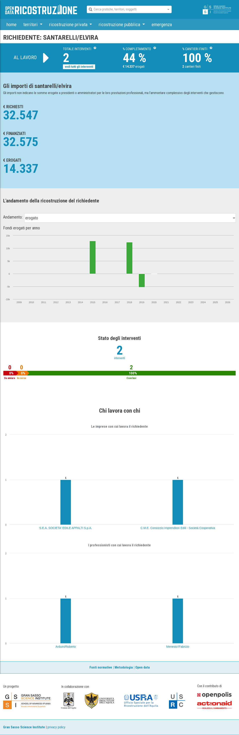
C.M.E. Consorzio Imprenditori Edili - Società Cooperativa (178, 528)
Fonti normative (100, 667)
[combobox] (125, 9)
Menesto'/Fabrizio (177, 646)
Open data (142, 667)
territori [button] (31, 24)
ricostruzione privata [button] (68, 24)
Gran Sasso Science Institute (24, 727)
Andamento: (13, 217)
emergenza (162, 24)
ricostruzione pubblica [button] (120, 24)
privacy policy (56, 727)
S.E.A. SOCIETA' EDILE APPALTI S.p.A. (65, 528)
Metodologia (124, 667)
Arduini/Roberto (66, 646)
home (11, 24)
